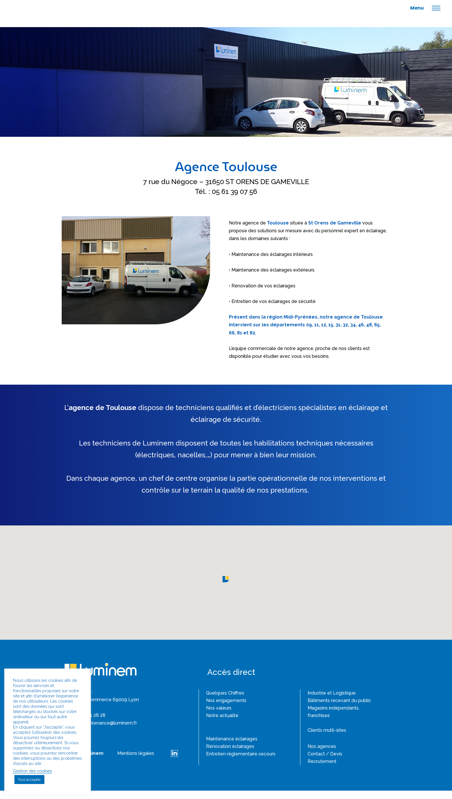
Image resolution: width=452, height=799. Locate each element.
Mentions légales (135, 761)
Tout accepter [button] (29, 779)
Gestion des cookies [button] (32, 770)
